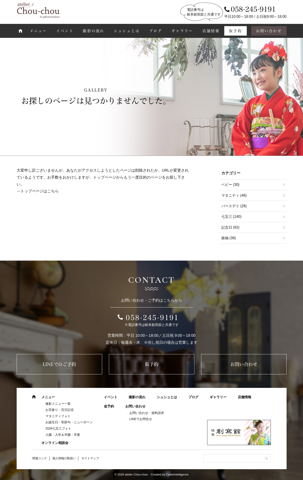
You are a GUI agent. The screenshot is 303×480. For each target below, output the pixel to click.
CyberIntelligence (177, 474)
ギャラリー (182, 31)
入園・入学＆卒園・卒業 (62, 435)
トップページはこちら (39, 191)
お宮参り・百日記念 (59, 410)
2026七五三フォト (58, 428)
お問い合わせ (269, 31)
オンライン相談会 (54, 443)
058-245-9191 (152, 317)
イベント (65, 31)
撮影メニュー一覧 (58, 403)
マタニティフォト (58, 416)
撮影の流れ (93, 31)
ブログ (155, 31)
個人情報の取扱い (64, 458)
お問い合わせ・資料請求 (146, 413)
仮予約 (235, 31)
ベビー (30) (230, 185)
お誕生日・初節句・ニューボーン (69, 422)
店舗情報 (211, 31)
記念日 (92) (230, 227)
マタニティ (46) (234, 195)
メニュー (38, 31)
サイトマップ (90, 458)
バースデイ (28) (234, 206)
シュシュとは (127, 31)
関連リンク (39, 458)
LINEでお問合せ (140, 419)
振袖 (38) (228, 238)
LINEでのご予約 (59, 364)
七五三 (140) (231, 216)
